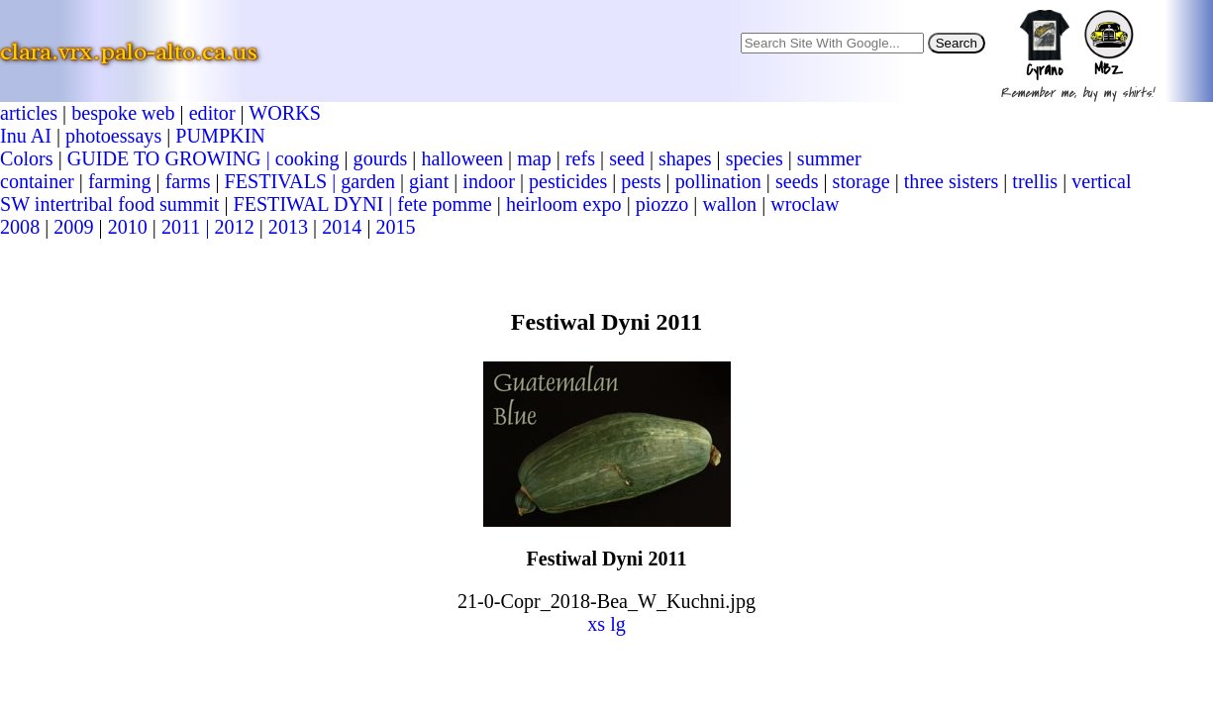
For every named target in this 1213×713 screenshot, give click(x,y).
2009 (73, 227)
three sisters (951, 181)
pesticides (568, 181)
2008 (20, 227)
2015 (395, 227)
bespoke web (122, 113)
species (754, 158)
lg (618, 624)
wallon (729, 204)
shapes (685, 158)
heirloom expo (564, 204)
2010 (128, 227)
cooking (307, 158)
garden (368, 181)
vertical (1101, 181)
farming (120, 181)
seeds (797, 181)
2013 (288, 227)
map (534, 158)
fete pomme (444, 204)
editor (212, 113)
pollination (718, 181)
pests (640, 181)
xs (596, 624)
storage (861, 181)
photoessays (113, 136)
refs (580, 158)
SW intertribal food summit (109, 204)
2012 (234, 227)
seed (627, 158)
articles (28, 113)
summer (829, 158)
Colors (26, 158)
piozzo (662, 204)
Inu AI (25, 136)
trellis (1035, 181)
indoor (488, 181)
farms (188, 181)
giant (429, 181)
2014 (341, 227)
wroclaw (804, 204)
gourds (381, 158)
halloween (462, 158)
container (37, 181)
